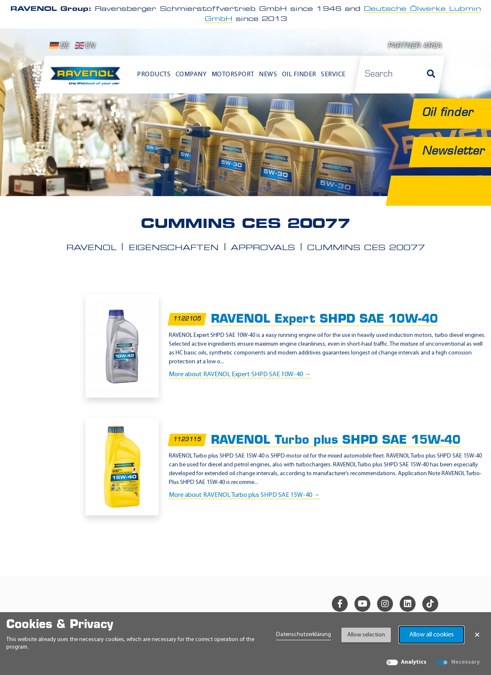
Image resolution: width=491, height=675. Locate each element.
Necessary (465, 662)
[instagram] (385, 604)
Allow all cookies (431, 634)
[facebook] (340, 604)
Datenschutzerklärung (303, 634)
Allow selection (366, 635)
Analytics (413, 662)
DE (59, 45)
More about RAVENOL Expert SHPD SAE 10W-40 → (240, 374)
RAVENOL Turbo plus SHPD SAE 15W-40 (336, 441)
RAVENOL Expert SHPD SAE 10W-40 (324, 320)
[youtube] (362, 604)
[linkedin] (408, 604)
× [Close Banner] (477, 635)
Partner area (415, 46)
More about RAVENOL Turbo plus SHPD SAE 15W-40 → (244, 495)
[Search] (431, 74)
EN (85, 45)
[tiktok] (430, 604)
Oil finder (299, 74)
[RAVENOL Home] (87, 79)
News (268, 74)
